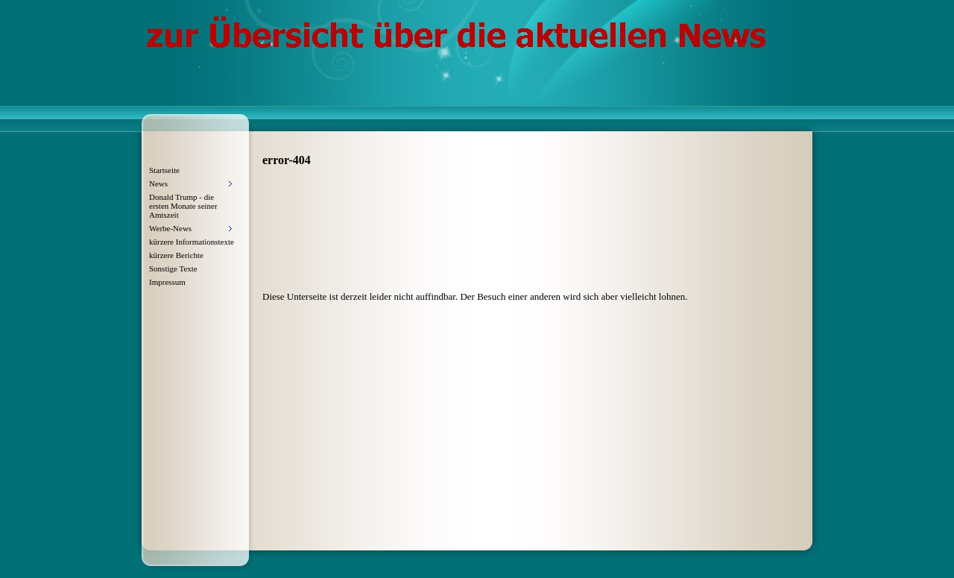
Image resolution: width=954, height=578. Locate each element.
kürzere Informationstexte (191, 241)
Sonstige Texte (173, 268)
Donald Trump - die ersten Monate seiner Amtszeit (183, 205)
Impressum (167, 281)
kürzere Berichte (176, 255)
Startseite (164, 170)
